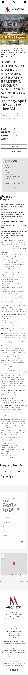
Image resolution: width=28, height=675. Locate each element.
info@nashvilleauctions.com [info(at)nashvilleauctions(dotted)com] (14, 619)
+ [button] (3, 555)
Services (14, 629)
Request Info (14, 150)
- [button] (3, 557)
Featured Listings (14, 635)
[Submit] (18, 542)
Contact (14, 637)
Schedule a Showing (14, 155)
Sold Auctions (14, 633)
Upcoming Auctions (14, 631)
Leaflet (9, 574)
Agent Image (18, 665)
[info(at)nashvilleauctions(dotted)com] (25, 2)
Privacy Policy (11, 663)
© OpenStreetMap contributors (21, 574)
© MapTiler (13, 574)
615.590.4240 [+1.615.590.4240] (14, 612)
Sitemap (17, 663)
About (14, 627)
